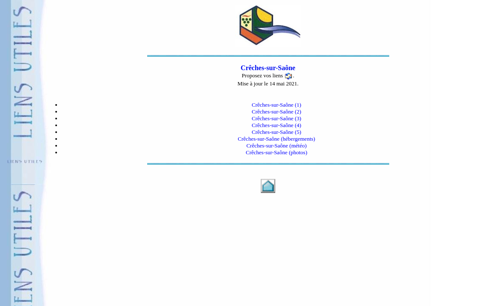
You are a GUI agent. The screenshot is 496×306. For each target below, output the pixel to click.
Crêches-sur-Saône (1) (276, 105)
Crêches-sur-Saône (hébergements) (276, 139)
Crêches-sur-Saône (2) (276, 111)
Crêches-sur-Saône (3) (276, 118)
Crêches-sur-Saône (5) (276, 132)
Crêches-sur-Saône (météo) (276, 145)
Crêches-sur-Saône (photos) (277, 152)
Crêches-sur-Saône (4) (276, 125)
